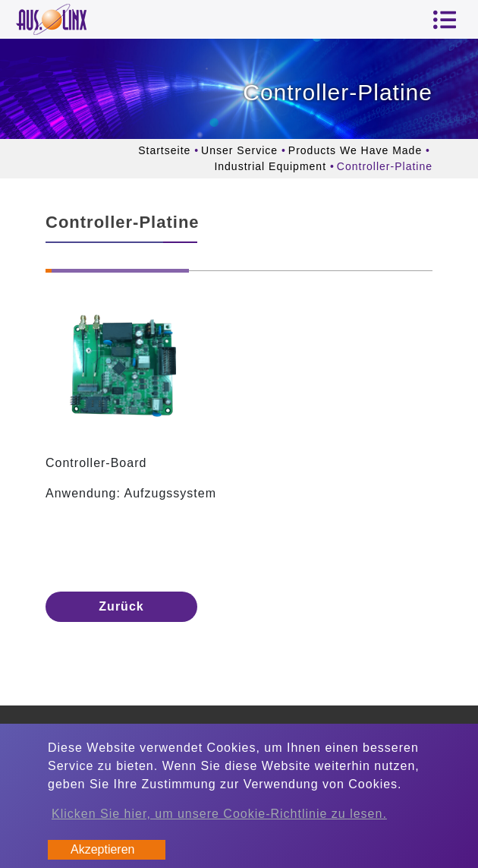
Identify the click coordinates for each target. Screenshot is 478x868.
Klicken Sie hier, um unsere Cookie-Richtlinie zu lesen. (219, 813)
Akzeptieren (103, 849)
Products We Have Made (355, 150)
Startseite (164, 150)
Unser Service (239, 150)
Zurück (121, 606)
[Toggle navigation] (444, 20)
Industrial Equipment (270, 166)
